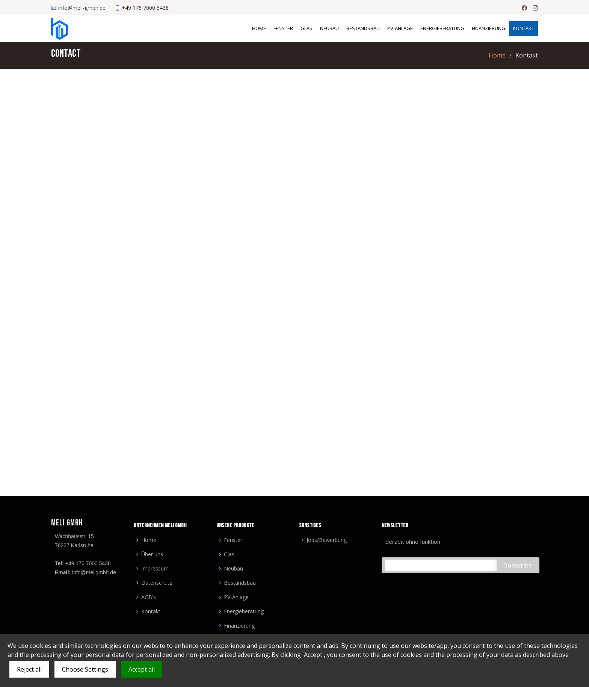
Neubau (329, 28)
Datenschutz (156, 583)
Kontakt (523, 28)
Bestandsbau (363, 28)
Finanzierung (488, 28)
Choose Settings (85, 669)
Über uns (152, 554)
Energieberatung (442, 28)
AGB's (148, 597)
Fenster (283, 28)
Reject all (29, 669)
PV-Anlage (400, 28)
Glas (307, 28)
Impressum (155, 568)
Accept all (141, 669)
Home (259, 28)
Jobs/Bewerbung (327, 540)
